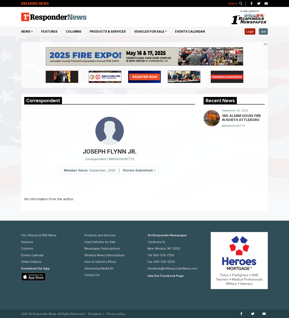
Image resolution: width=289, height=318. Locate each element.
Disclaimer (95, 313)
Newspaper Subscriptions (102, 248)
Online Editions (31, 261)
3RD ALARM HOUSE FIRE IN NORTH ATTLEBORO (241, 118)
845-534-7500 (163, 255)
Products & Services (108, 31)
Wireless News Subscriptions (104, 255)
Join (263, 31)
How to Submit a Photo (100, 261)
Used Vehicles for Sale (100, 242)
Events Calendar (190, 31)
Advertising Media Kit (98, 268)
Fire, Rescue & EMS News (38, 235)
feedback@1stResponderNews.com (172, 268)
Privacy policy (115, 313)
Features (49, 31)
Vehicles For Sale (149, 31)
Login (250, 31)
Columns (73, 31)
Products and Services (100, 235)
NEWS (25, 31)
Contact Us (92, 275)
